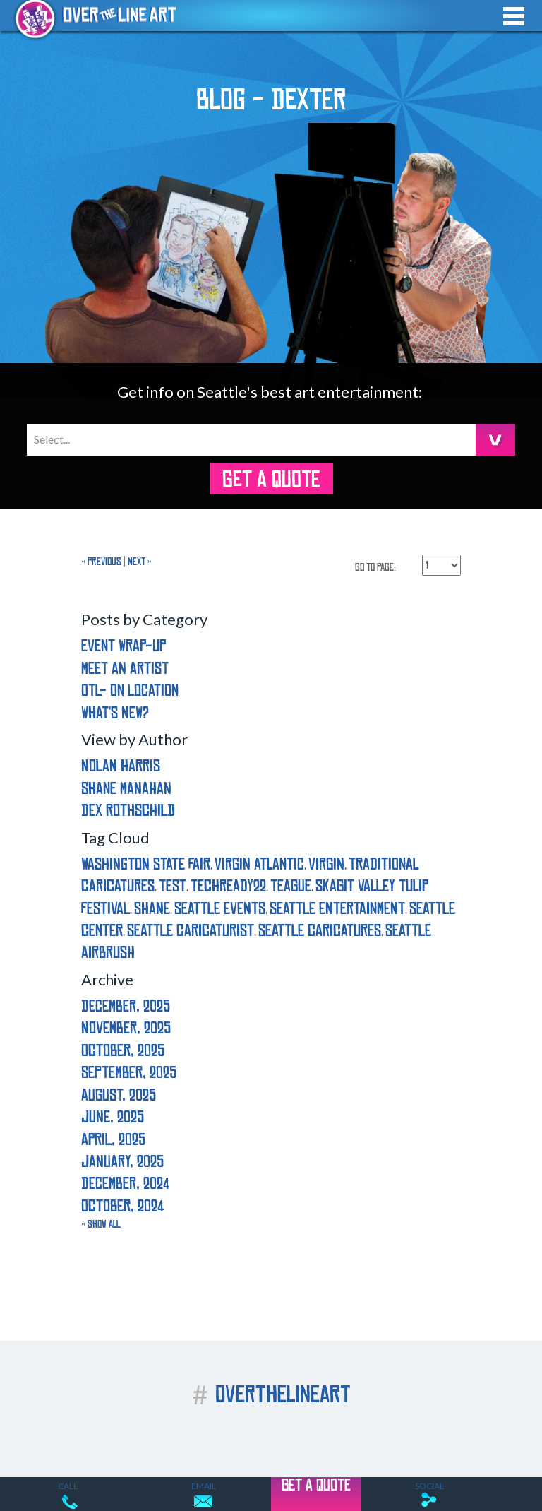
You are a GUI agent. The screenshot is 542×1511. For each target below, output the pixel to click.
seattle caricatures (319, 931)
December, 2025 (125, 1006)
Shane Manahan (126, 789)
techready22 (228, 886)
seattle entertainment (337, 909)
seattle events (219, 909)
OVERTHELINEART (271, 1395)
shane (152, 909)
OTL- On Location (130, 690)
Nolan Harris (120, 766)
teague (290, 886)
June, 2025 (112, 1117)
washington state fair (145, 864)
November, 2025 (126, 1028)
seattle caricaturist (190, 931)
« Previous (101, 561)
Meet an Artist (125, 668)
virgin (326, 864)
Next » (140, 561)
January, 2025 (122, 1162)
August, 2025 (118, 1095)
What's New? (115, 713)
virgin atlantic (259, 864)
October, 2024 (122, 1206)
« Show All (101, 1224)
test (172, 886)
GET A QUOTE (271, 479)
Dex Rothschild (128, 810)
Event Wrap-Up (123, 646)
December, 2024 (125, 1183)
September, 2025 (128, 1073)
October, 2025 (122, 1051)
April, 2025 (113, 1140)
